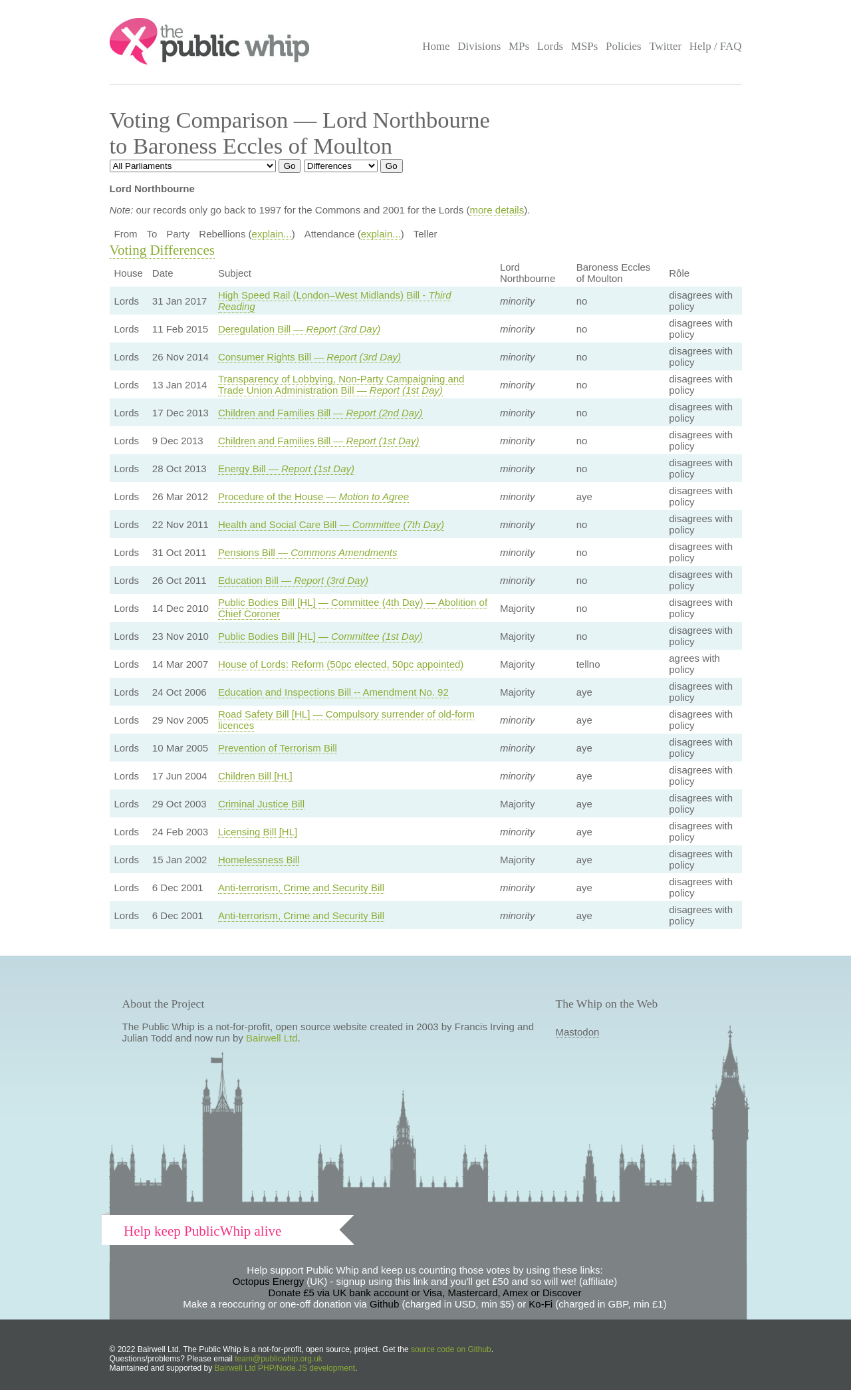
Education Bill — (293, 580)
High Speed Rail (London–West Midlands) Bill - (334, 300)
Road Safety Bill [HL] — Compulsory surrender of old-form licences (346, 719)
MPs (519, 46)
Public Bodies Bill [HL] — (320, 636)
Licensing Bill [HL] (257, 831)
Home (435, 46)
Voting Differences (162, 250)
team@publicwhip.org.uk (278, 1358)
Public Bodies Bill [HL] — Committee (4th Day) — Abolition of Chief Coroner (352, 608)
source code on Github (451, 1349)
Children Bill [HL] (255, 775)
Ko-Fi (540, 1304)
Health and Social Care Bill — (331, 524)
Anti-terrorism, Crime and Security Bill (301, 887)
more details (496, 209)
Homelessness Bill (259, 859)
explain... (272, 233)
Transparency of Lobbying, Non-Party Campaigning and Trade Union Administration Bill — (341, 384)
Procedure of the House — (313, 496)
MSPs (584, 46)
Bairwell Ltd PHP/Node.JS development (285, 1368)
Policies (624, 46)
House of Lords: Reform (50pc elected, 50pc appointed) (340, 664)
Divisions (479, 46)
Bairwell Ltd (272, 1037)
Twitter (665, 46)
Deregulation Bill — (299, 329)
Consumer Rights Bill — (309, 356)
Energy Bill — (286, 468)
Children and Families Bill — (320, 412)
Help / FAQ (715, 46)
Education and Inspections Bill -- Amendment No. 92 (333, 692)
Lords (550, 46)
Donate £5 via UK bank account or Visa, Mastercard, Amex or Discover (425, 1292)
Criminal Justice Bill (261, 803)
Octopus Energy (268, 1281)
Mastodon (578, 1032)
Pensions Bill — (308, 552)
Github (384, 1304)
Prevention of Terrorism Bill (277, 748)
